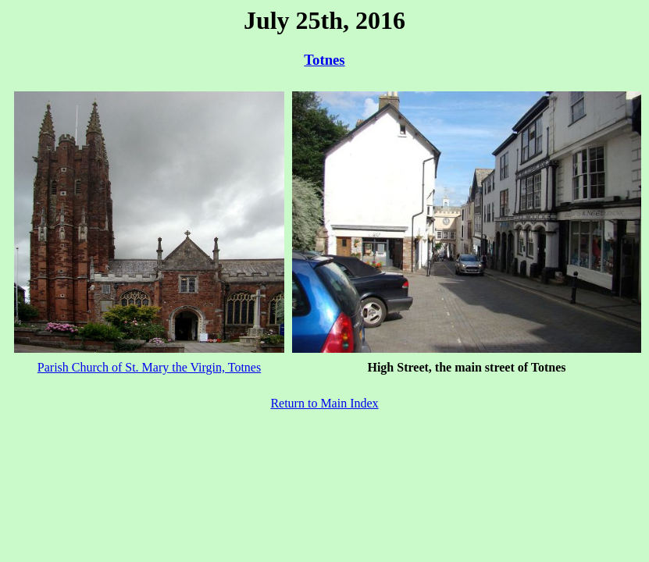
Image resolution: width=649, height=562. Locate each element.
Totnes (324, 60)
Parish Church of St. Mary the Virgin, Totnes (149, 367)
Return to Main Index (324, 403)
